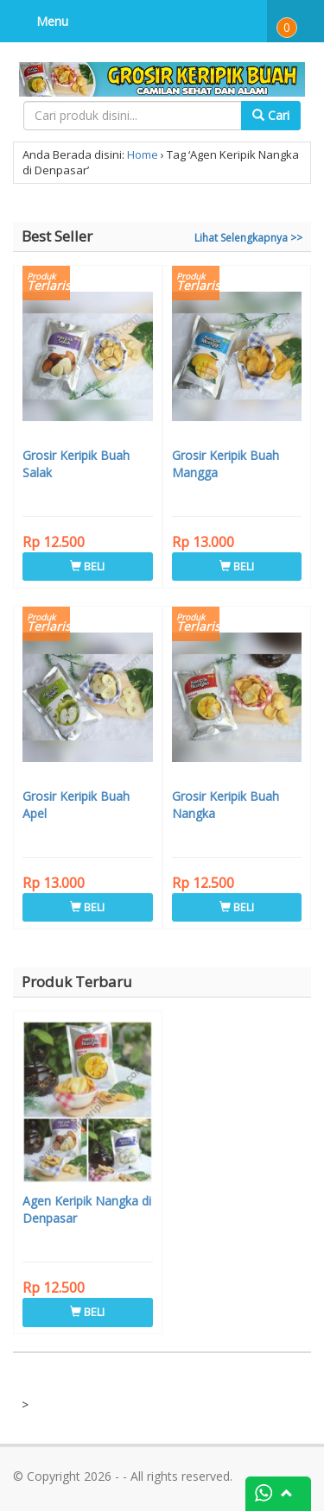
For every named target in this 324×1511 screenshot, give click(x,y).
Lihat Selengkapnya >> (248, 237)
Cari (270, 115)
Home (142, 154)
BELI (87, 566)
